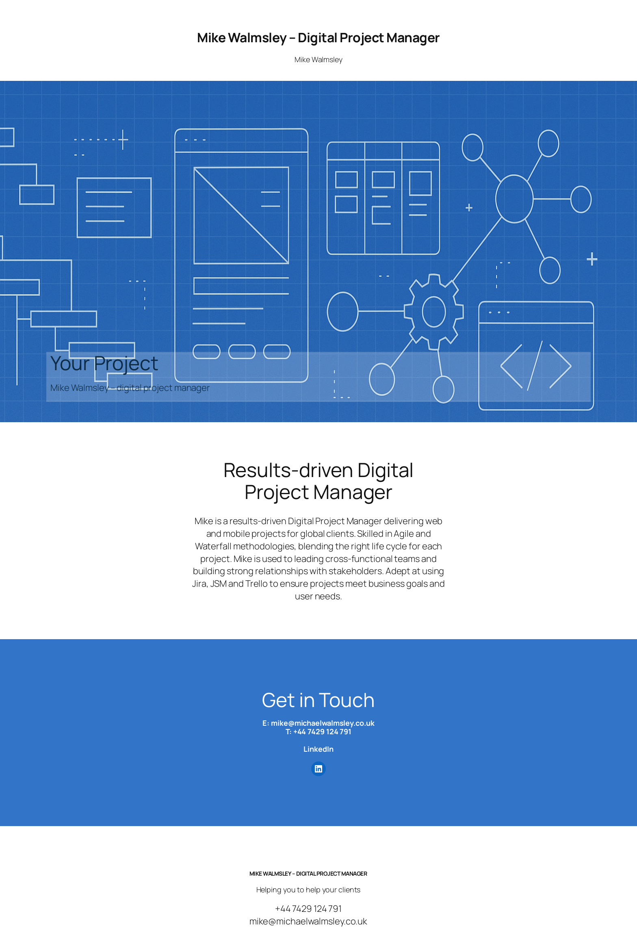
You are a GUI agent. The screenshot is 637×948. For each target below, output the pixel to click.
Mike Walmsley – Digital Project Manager (318, 37)
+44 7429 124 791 (322, 731)
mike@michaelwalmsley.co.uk (322, 723)
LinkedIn (318, 749)
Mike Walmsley (318, 59)
